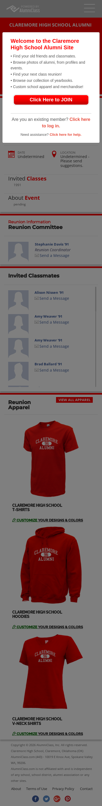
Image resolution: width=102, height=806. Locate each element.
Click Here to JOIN (51, 99)
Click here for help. (65, 135)
